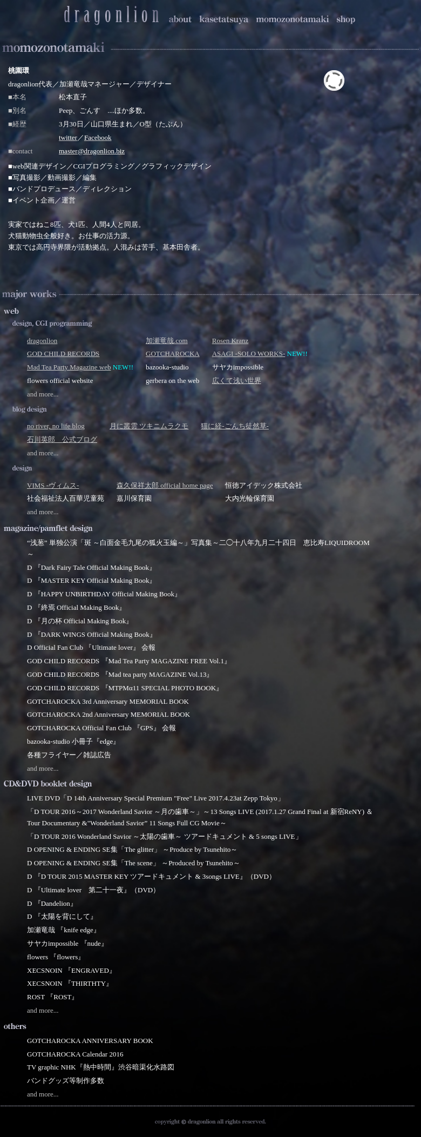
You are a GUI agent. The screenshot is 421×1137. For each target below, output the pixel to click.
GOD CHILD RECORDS (63, 353)
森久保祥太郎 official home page (165, 485)
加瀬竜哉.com (167, 341)
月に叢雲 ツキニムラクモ (149, 426)
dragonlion (42, 341)
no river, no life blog (56, 426)
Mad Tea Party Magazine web (69, 367)
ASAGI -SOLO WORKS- (249, 353)
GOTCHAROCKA (173, 353)
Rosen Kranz (230, 341)
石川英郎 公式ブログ (62, 439)
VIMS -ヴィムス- (53, 485)
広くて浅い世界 (236, 380)
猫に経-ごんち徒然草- (235, 426)
